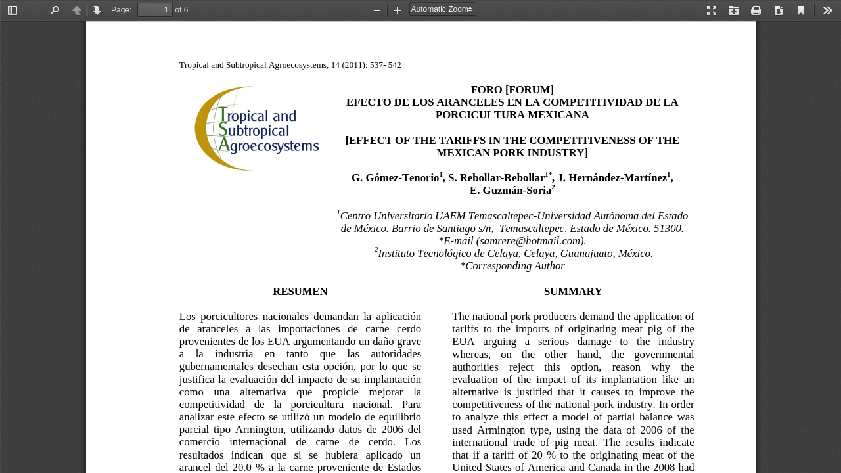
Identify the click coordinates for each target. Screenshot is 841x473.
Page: (121, 9)
